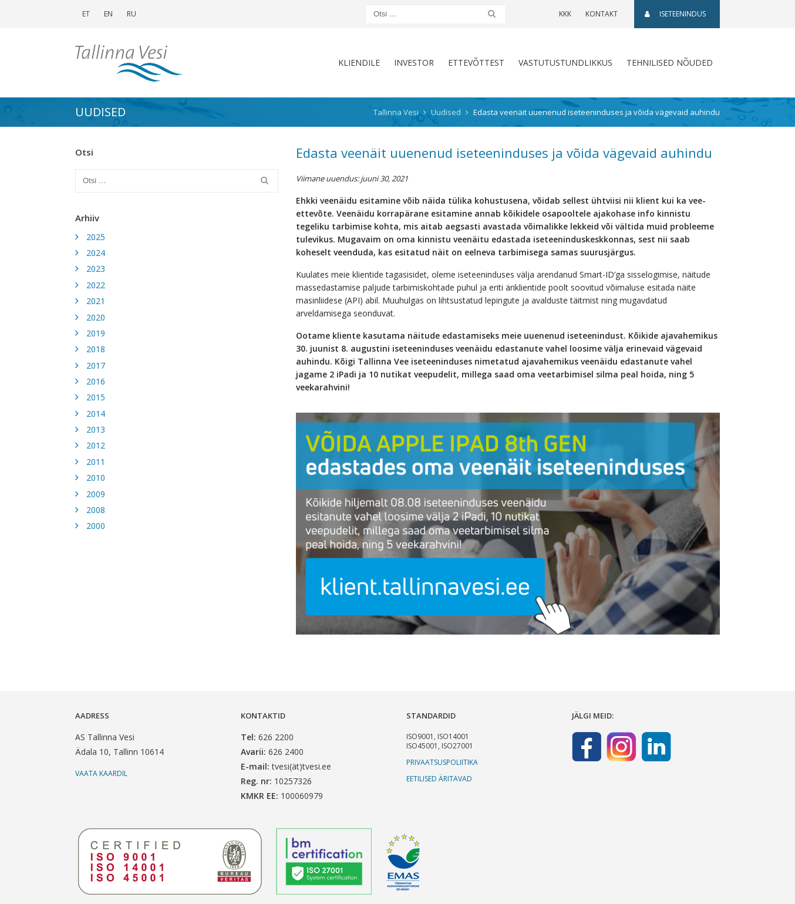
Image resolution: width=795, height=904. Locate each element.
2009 (95, 494)
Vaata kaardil (101, 773)
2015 (95, 397)
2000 (95, 525)
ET (86, 14)
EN (108, 14)
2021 (95, 300)
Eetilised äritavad (439, 779)
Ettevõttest (476, 62)
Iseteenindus (675, 14)
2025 (95, 236)
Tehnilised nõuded (669, 62)
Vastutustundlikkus (565, 62)
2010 (95, 477)
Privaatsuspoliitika (442, 762)
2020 (95, 317)
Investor (414, 62)
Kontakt (601, 14)
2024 (95, 252)
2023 (95, 268)
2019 (95, 333)
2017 (95, 365)
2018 (95, 349)
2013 (95, 429)
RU (131, 14)
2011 (95, 461)
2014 (95, 413)
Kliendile (359, 62)
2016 (95, 381)
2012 (95, 445)
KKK (565, 14)
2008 (95, 509)
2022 (95, 285)
